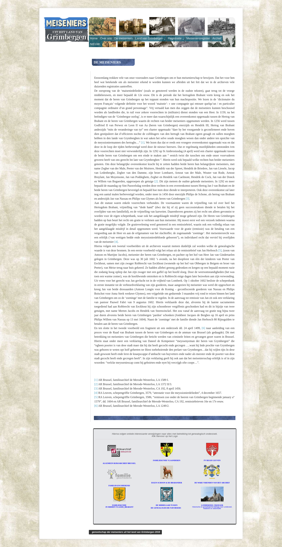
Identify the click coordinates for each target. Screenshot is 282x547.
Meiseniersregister (198, 38)
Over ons (106, 38)
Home (94, 38)
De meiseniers (123, 38)
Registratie (176, 38)
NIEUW (95, 44)
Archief (216, 38)
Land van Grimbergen (150, 38)
